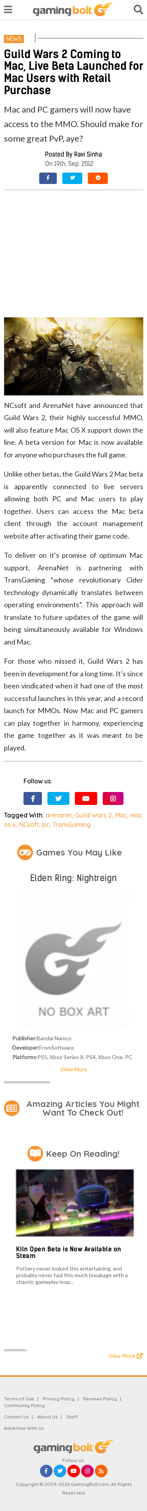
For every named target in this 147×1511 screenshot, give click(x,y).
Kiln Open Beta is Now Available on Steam (69, 1252)
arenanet (58, 815)
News (14, 38)
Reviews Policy (100, 1399)
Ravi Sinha (88, 154)
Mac (121, 815)
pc (45, 824)
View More (73, 1069)
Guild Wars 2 (93, 815)
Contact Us (16, 1417)
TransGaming (72, 824)
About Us (47, 1417)
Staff (72, 1417)
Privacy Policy (58, 1399)
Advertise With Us (24, 1428)
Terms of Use (19, 1399)
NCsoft (29, 824)
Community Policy (24, 1405)
